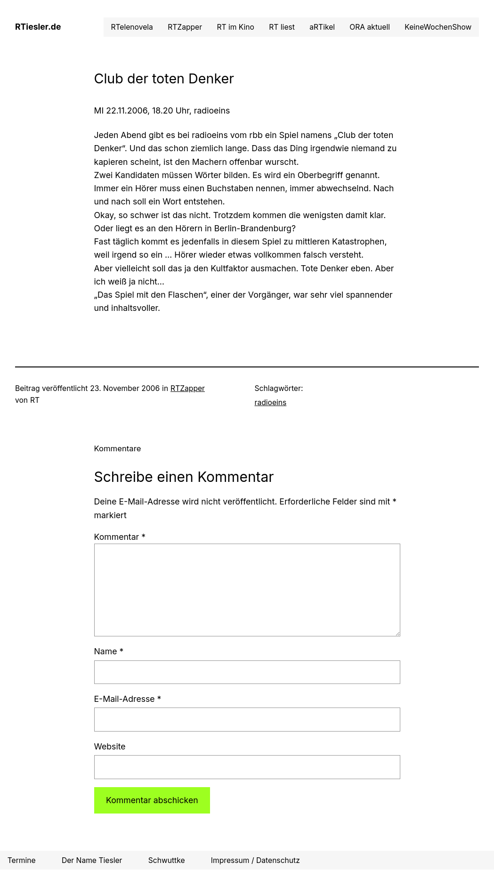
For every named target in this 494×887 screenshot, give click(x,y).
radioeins (271, 402)
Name (109, 651)
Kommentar (120, 537)
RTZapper (187, 388)
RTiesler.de (38, 27)
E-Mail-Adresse (128, 699)
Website (110, 746)
